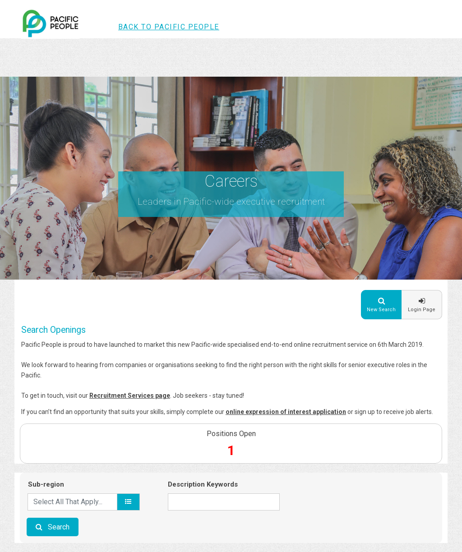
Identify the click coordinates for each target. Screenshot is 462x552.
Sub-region (46, 484)
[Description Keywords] (224, 502)
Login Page (421, 310)
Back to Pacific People (168, 27)
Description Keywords (203, 484)
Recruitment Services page (129, 395)
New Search (381, 310)
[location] (128, 502)
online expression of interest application (286, 411)
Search (58, 527)
